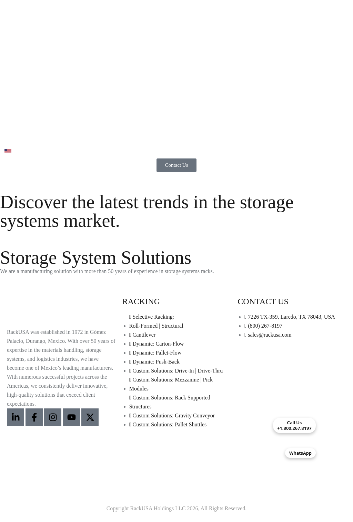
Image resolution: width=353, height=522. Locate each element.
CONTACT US (263, 301)
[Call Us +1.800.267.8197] (332, 425)
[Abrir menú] (8, 135)
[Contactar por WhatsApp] (332, 453)
